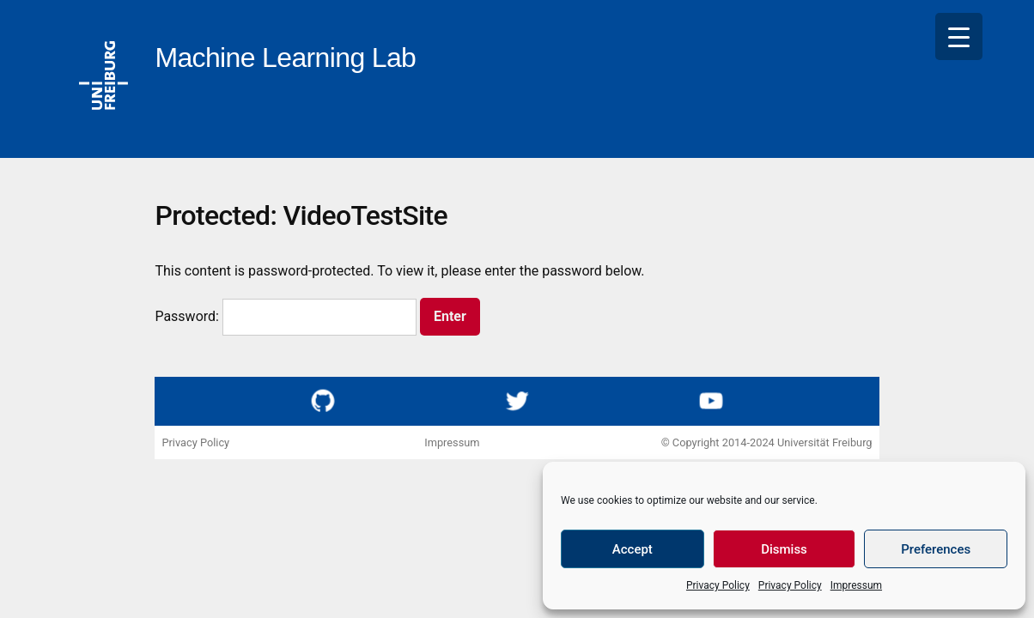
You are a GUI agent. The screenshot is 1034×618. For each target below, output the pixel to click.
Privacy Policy (718, 585)
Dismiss (784, 549)
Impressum (856, 585)
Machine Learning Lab (285, 57)
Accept (632, 549)
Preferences (935, 549)
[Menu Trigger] (958, 36)
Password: (286, 316)
